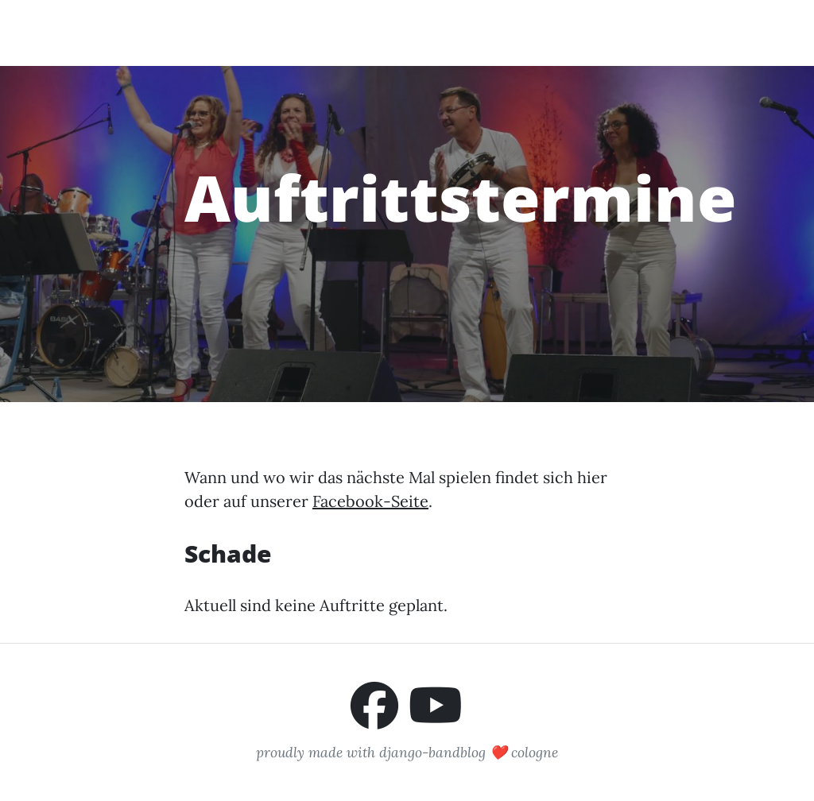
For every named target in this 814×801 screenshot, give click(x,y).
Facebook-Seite (370, 501)
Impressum (705, 32)
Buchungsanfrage (593, 32)
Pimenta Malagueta (142, 32)
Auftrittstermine (461, 32)
